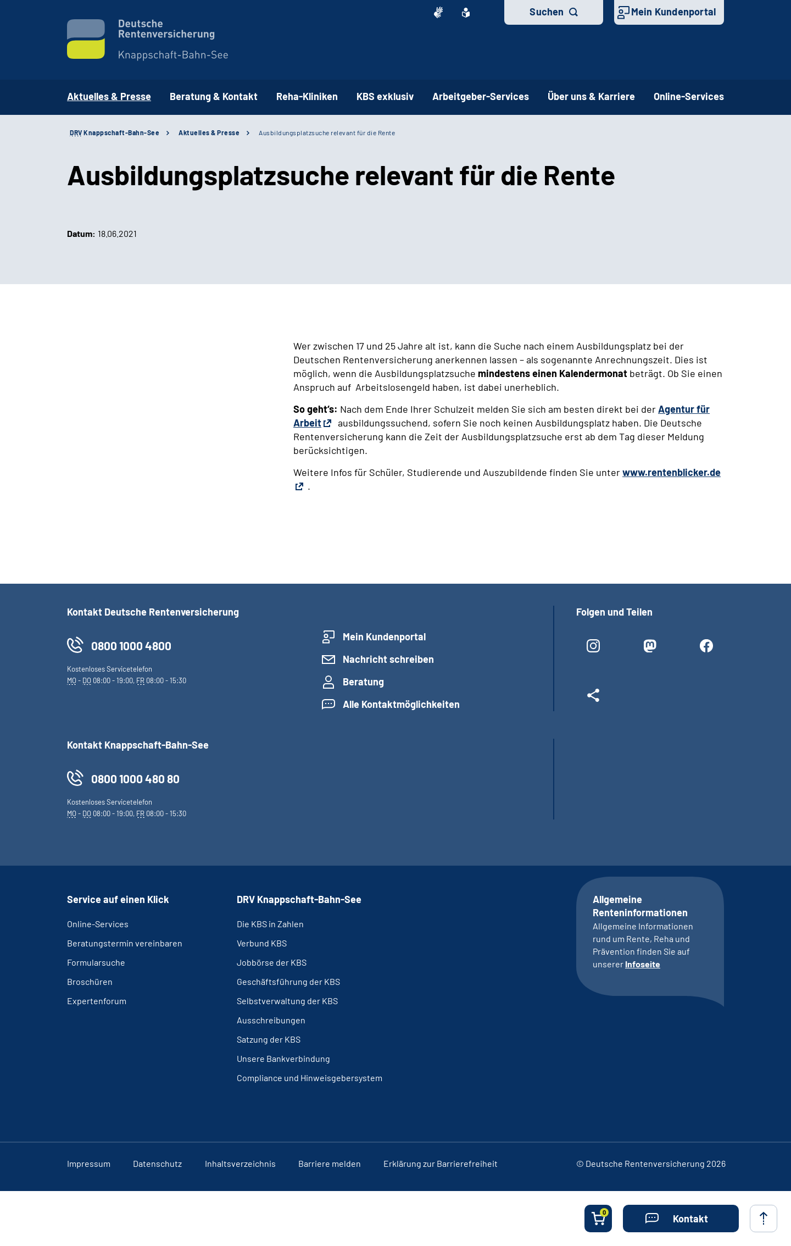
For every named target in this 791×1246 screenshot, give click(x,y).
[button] (681, 1218)
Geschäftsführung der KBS (288, 981)
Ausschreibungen (272, 1020)
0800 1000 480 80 (135, 778)
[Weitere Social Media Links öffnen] (593, 699)
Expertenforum (96, 1000)
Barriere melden (329, 1163)
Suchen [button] (547, 11)
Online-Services (689, 96)
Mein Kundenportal (673, 11)
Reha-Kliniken (307, 96)
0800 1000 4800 (131, 645)
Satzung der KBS (268, 1039)
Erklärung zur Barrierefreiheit (440, 1163)
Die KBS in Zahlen (270, 923)
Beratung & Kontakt (214, 96)
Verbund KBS (262, 943)
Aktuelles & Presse (209, 132)
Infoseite (642, 964)
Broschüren (90, 981)
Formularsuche (96, 962)
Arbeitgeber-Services (480, 96)
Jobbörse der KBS (272, 962)
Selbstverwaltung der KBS (287, 1000)
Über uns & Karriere (591, 96)
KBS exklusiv (385, 96)
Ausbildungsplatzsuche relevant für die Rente (327, 132)
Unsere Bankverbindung (283, 1058)
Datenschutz (157, 1163)
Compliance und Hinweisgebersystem (309, 1077)
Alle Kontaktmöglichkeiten (401, 704)
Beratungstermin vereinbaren (124, 943)
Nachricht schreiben (388, 659)
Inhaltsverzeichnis (240, 1163)
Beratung (363, 681)
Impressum (88, 1163)
